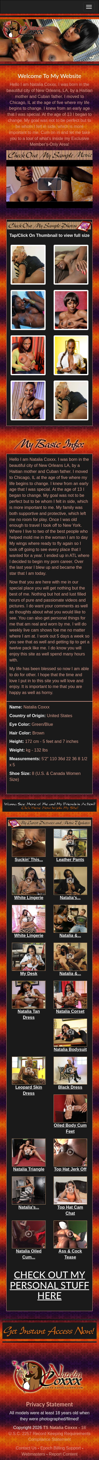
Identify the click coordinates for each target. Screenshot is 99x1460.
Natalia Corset (70, 1011)
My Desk (28, 973)
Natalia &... (70, 935)
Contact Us (26, 1448)
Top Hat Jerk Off (70, 1169)
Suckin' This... (29, 859)
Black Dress (70, 1087)
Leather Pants (70, 859)
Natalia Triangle (28, 1169)
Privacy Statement (49, 1404)
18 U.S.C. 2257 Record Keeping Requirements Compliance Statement (49, 1433)
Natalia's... (70, 897)
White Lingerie (28, 897)
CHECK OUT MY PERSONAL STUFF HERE (49, 1285)
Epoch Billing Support (60, 1448)
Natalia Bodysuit (70, 1049)
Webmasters (33, 1454)
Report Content (63, 1454)
